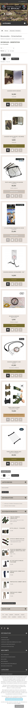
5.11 (24, 616)
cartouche (17, 614)
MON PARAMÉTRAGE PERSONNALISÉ (14, 699)
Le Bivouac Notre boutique (9, 505)
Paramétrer (9, 706)
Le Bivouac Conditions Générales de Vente (12, 503)
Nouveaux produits (9, 511)
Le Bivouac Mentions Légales (8, 644)
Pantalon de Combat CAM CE (18, 581)
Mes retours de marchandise (8, 656)
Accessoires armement (6, 674)
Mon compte (5, 650)
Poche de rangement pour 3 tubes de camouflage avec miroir (18, 551)
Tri (1, 48)
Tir (3, 614)
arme (6, 614)
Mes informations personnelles (9, 663)
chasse (22, 614)
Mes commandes (5, 654)
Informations (7, 498)
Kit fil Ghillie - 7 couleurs (17, 528)
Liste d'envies (7, 482)
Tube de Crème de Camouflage (15, 517)
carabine (14, 616)
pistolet (11, 614)
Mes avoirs (4, 659)
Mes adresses (4, 661)
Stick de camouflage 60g (17, 539)
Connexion (22, 1)
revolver (20, 616)
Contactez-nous (5, 639)
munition (4, 616)
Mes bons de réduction (6, 665)
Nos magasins (4, 637)
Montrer (2, 50)
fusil (9, 616)
